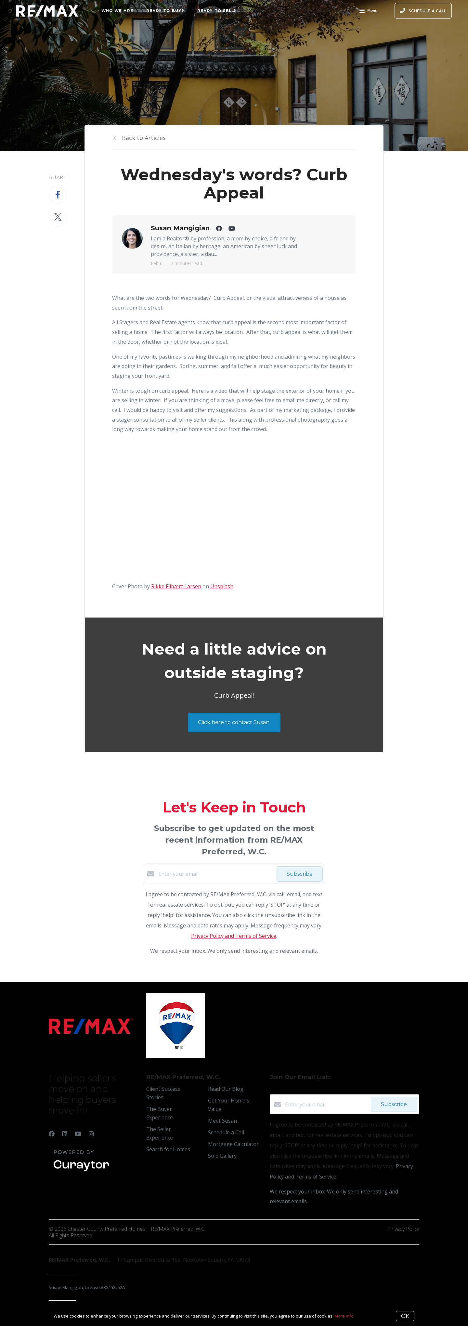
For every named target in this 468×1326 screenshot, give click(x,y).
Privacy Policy (403, 1228)
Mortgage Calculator (233, 1144)
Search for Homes (168, 1149)
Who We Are (117, 10)
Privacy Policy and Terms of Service (233, 935)
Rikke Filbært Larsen (176, 586)
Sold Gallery (222, 1155)
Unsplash (221, 586)
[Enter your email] (215, 873)
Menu (368, 11)
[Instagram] (91, 1134)
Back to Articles (144, 138)
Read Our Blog (225, 1088)
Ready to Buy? (165, 10)
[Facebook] (52, 1134)
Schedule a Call (226, 1132)
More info (344, 1316)
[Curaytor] (81, 1171)
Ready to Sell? (216, 10)
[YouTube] (78, 1134)
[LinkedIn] (64, 1134)
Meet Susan (222, 1120)
